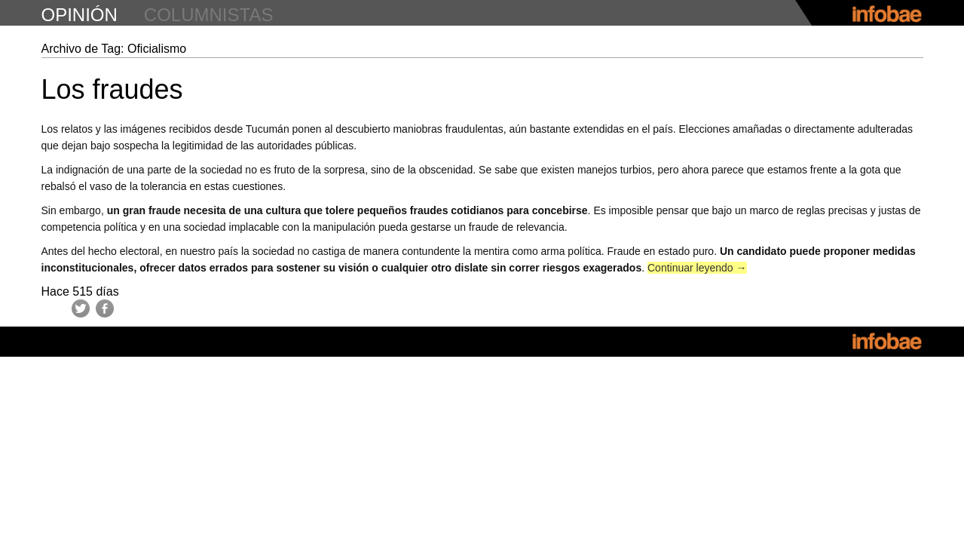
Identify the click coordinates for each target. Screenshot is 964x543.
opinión (79, 15)
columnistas (209, 15)
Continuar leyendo (697, 268)
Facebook (105, 308)
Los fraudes (112, 89)
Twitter (81, 308)
